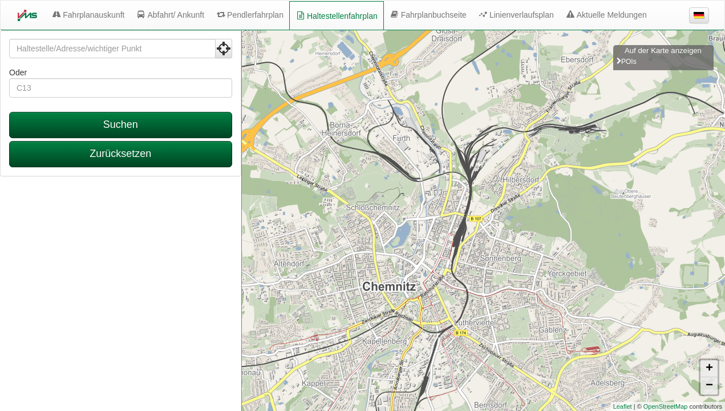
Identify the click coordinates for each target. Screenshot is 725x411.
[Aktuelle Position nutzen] (223, 48)
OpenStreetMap (665, 406)
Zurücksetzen (120, 153)
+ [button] (709, 368)
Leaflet (622, 406)
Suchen (120, 124)
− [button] (709, 385)
